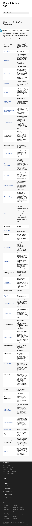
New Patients (8, 494)
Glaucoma (7, 214)
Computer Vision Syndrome (9, 110)
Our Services (8, 491)
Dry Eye (6, 175)
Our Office (8, 488)
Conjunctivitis (8, 122)
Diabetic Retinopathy (7, 164)
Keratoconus (7, 247)
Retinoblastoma (8, 422)
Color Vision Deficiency (7, 101)
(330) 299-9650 (7, 471)
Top (27, 524)
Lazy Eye (7, 261)
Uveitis (6, 451)
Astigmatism (7, 60)
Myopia (6, 296)
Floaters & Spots (9, 197)
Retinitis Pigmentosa (7, 409)
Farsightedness (8, 185)
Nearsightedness (9, 303)
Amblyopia (7, 51)
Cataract (6, 83)
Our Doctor (8, 486)
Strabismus (7, 429)
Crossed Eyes (8, 153)
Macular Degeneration (8, 282)
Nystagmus (7, 313)
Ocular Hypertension (8, 336)
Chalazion (7, 92)
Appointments (9, 497)
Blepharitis (7, 74)
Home (6, 483)
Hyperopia (7, 230)
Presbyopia (7, 363)
